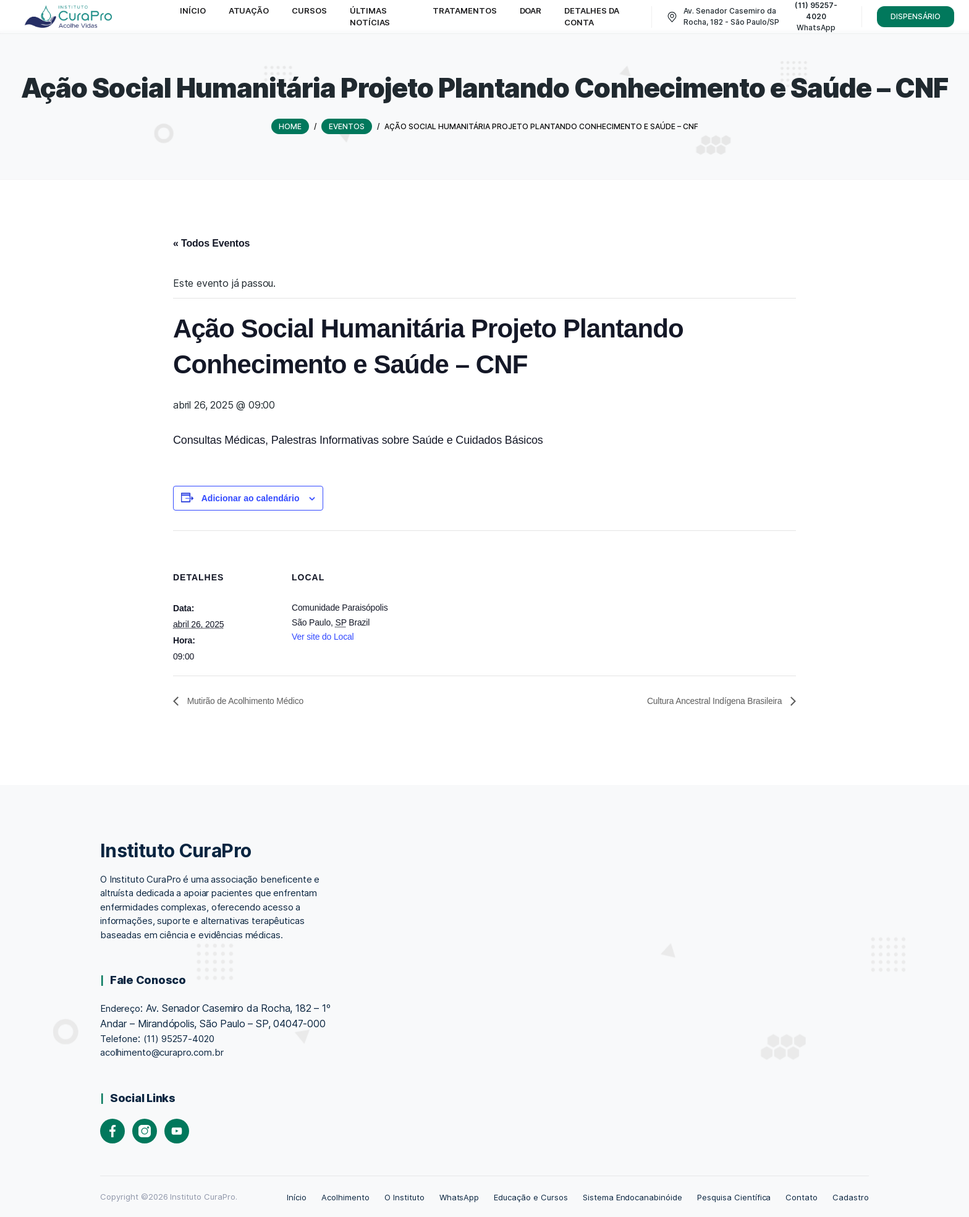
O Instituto (404, 1196)
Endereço (120, 1008)
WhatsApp (459, 1196)
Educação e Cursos (530, 1196)
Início (297, 1196)
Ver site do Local (323, 636)
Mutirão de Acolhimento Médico (253, 700)
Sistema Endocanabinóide (632, 1196)
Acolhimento (345, 1196)
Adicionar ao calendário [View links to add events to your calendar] (250, 497)
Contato (801, 1196)
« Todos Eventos (211, 242)
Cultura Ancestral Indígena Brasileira (704, 700)
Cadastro (850, 1196)
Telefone (119, 1038)
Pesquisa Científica (734, 1196)
